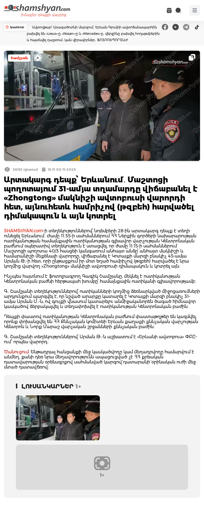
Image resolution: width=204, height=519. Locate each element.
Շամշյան (19, 58)
